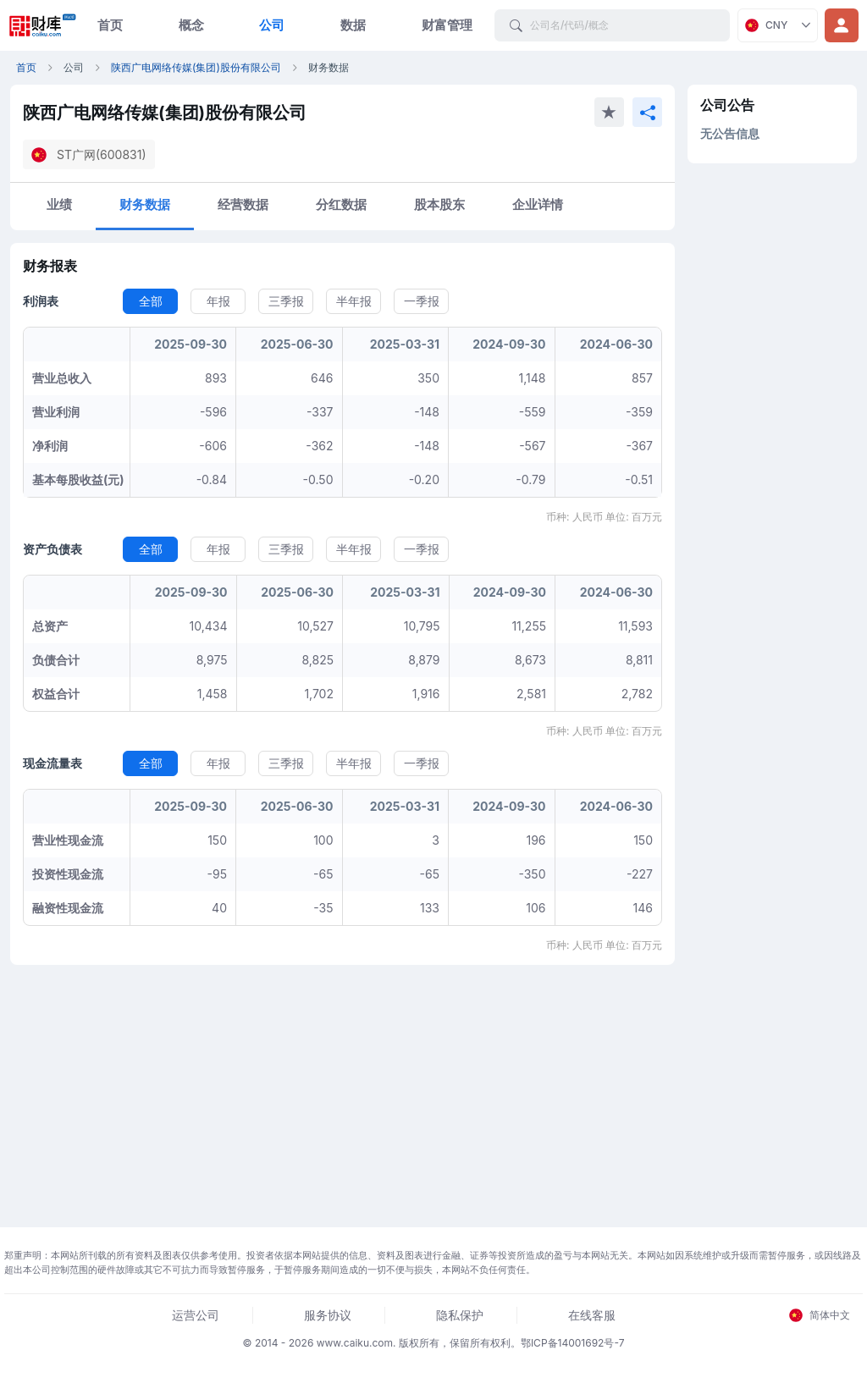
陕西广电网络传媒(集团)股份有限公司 (196, 67)
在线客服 (592, 1315)
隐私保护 (459, 1315)
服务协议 (327, 1315)
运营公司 (195, 1315)
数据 (353, 25)
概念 (191, 25)
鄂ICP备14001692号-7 (573, 1342)
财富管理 (447, 25)
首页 (110, 25)
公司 (271, 25)
